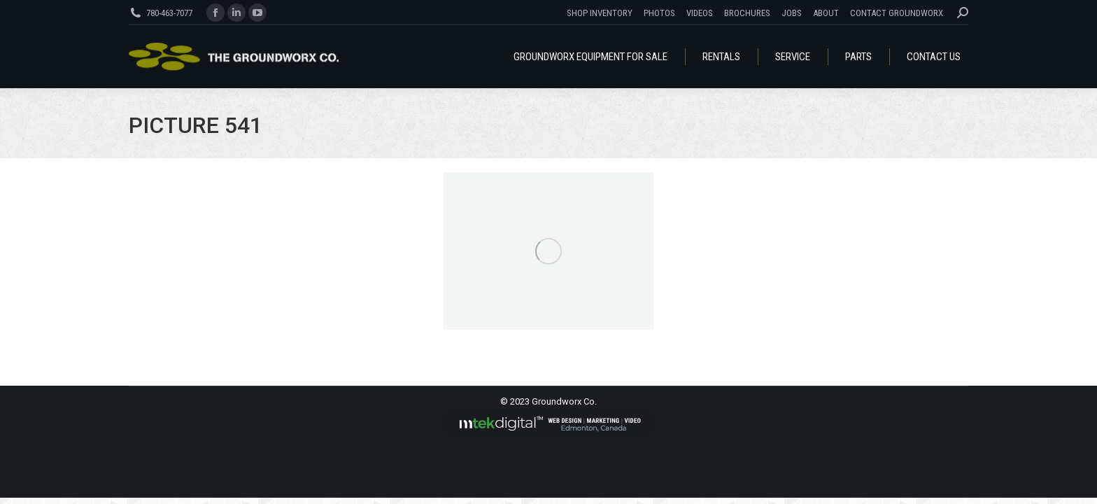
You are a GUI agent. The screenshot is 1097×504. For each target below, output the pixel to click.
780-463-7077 (169, 13)
